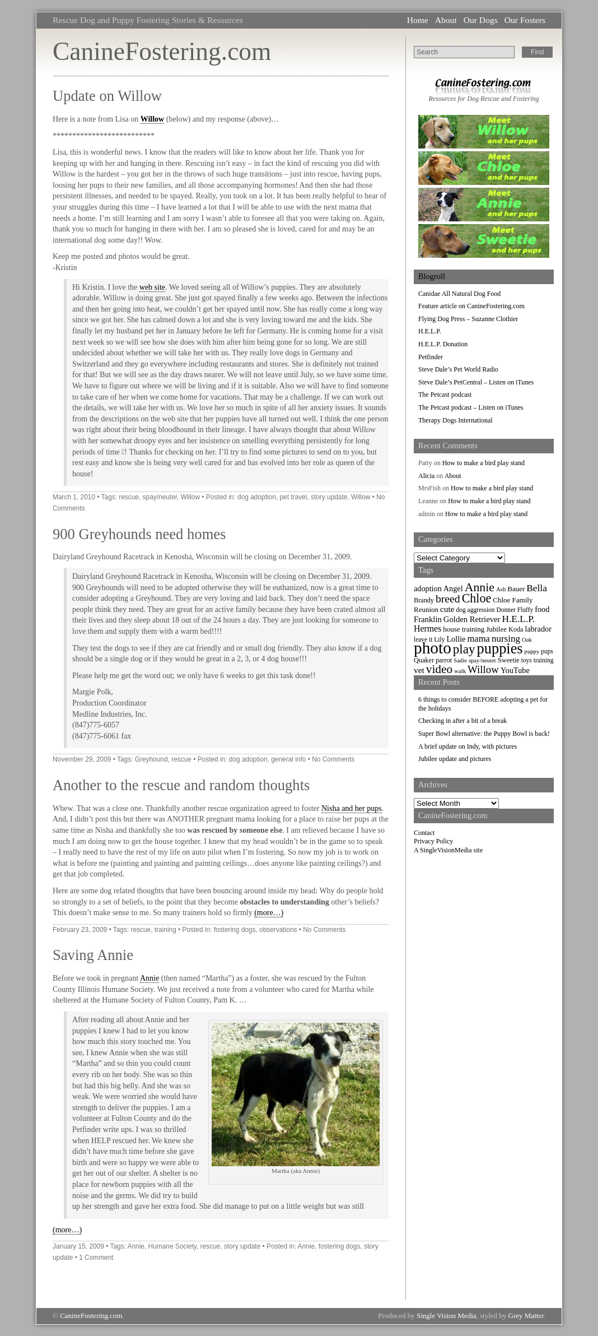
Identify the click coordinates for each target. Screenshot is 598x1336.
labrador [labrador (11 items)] (538, 628)
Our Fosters (524, 20)
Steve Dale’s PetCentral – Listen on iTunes (476, 382)
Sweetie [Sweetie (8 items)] (509, 660)
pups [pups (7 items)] (547, 651)
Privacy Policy (433, 841)
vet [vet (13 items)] (419, 670)
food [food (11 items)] (542, 609)
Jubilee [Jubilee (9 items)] (496, 629)
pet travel (293, 497)
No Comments (333, 759)
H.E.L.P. (429, 331)
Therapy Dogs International (455, 420)
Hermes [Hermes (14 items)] (427, 628)
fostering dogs (235, 930)
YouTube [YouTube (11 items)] (515, 670)
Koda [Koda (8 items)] (515, 629)
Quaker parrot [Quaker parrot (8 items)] (433, 660)
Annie (149, 978)
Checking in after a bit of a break (462, 721)
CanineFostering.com (162, 51)
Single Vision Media (446, 1315)
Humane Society (172, 1246)
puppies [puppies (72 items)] (500, 649)
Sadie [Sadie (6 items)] (460, 660)
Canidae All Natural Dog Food (459, 294)
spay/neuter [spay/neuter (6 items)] (482, 660)
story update (329, 497)
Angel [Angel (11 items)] (453, 588)
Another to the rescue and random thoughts (181, 785)
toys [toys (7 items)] (526, 660)
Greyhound (151, 759)
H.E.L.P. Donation (443, 344)
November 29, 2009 (82, 759)
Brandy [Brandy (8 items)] (424, 600)
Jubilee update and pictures (454, 759)
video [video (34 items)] (439, 669)
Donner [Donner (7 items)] (506, 609)
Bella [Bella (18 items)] (536, 588)
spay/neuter (160, 497)
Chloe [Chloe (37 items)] (477, 598)
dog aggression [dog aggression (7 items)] (475, 609)
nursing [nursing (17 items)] (506, 638)
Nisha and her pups (351, 808)
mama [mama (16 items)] (478, 638)
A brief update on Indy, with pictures (467, 746)
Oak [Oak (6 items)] (527, 640)
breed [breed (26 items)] (448, 598)
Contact (424, 833)
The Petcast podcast (444, 394)
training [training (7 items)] (544, 660)
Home (417, 20)
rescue (129, 497)
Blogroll (431, 276)
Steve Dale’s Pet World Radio (458, 369)
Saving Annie (93, 955)
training (165, 930)
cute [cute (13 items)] (447, 609)
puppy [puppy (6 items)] (532, 651)
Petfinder (430, 357)
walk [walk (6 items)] (460, 671)
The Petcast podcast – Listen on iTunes (471, 407)
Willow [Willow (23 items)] (483, 669)
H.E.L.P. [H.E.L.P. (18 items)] (518, 619)
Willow (153, 119)
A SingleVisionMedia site (448, 850)
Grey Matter (526, 1315)
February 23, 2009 (80, 930)
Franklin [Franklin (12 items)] (428, 619)
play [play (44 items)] (464, 649)
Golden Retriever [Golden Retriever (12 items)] (472, 619)
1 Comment (96, 1257)
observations (278, 930)
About (446, 20)
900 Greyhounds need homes (139, 534)
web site (152, 287)
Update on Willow (107, 95)
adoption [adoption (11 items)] (428, 588)
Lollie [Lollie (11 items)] (455, 638)
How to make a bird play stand (483, 463)
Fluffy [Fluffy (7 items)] (525, 609)
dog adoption (256, 497)
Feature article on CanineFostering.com (471, 306)
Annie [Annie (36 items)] (479, 587)
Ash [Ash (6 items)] (501, 589)
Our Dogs (481, 20)
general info (288, 759)
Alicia (426, 476)
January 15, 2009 (78, 1246)
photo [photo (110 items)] (432, 648)
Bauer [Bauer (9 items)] (516, 588)
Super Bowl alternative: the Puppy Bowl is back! (484, 733)
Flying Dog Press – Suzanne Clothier (468, 319)
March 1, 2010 (74, 497)
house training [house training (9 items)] (463, 629)
